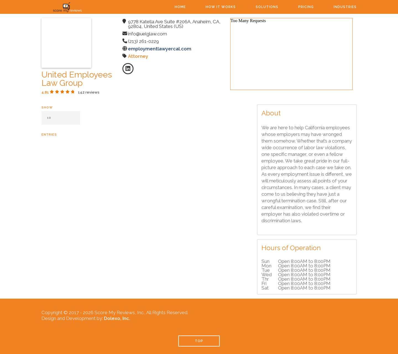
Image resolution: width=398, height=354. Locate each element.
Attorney (138, 56)
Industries (345, 7)
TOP (199, 341)
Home (180, 7)
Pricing (306, 7)
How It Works (221, 7)
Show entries (60, 121)
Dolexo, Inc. (117, 318)
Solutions (267, 7)
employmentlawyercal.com (159, 48)
